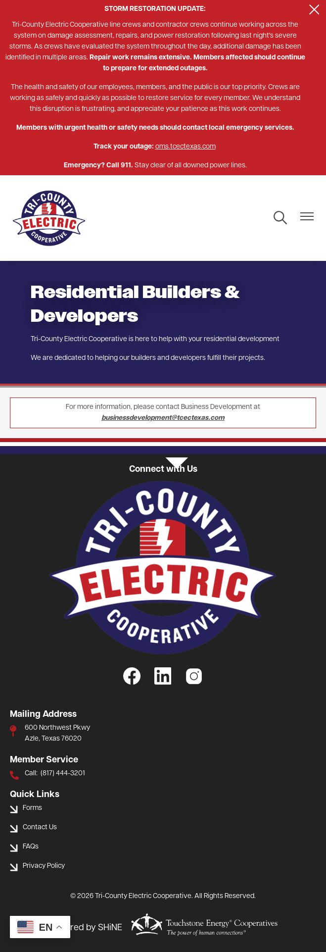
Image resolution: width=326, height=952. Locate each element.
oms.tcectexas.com (185, 146)
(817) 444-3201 (63, 773)
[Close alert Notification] (314, 9)
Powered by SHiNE (85, 928)
